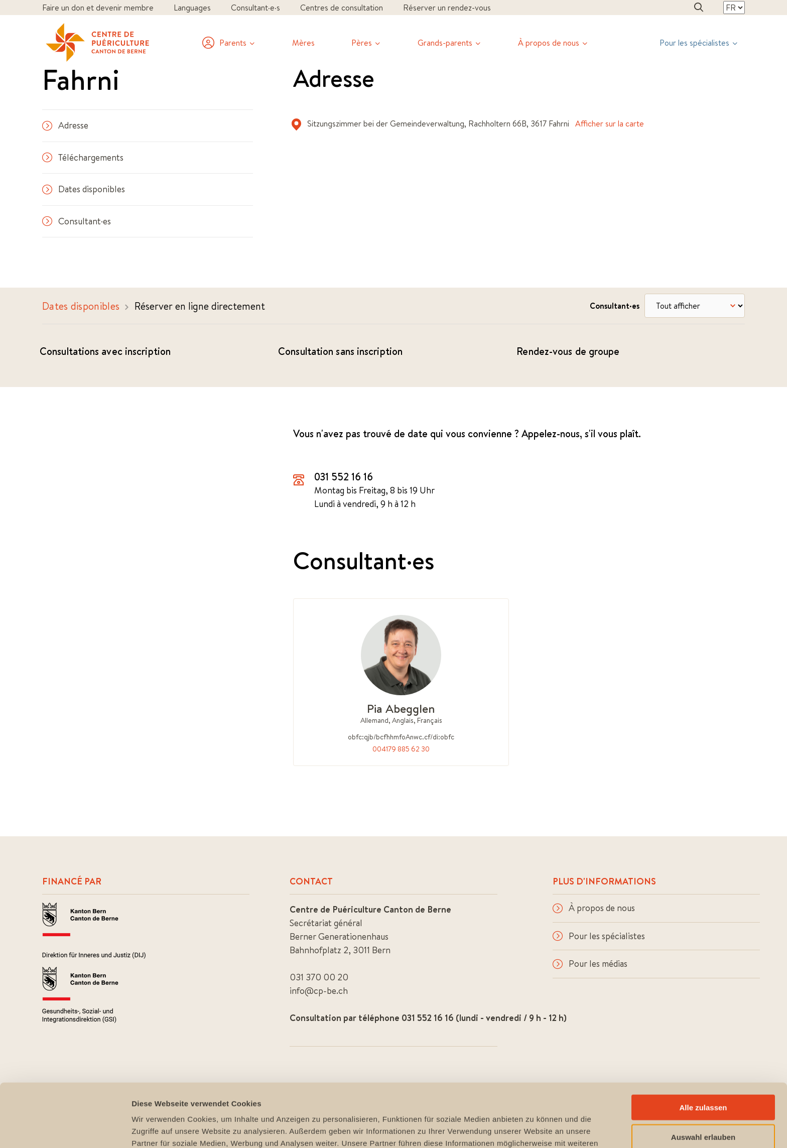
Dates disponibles (83, 189)
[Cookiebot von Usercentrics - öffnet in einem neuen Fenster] (65, 1128)
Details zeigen (533, 1128)
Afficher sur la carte (609, 123)
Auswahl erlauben (703, 1077)
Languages (192, 8)
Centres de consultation (341, 8)
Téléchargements (82, 157)
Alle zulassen (703, 1048)
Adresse (65, 125)
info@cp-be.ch (319, 990)
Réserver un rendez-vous (447, 8)
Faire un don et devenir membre (98, 8)
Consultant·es (76, 221)
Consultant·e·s (255, 8)
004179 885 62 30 (401, 749)
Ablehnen (703, 1106)
